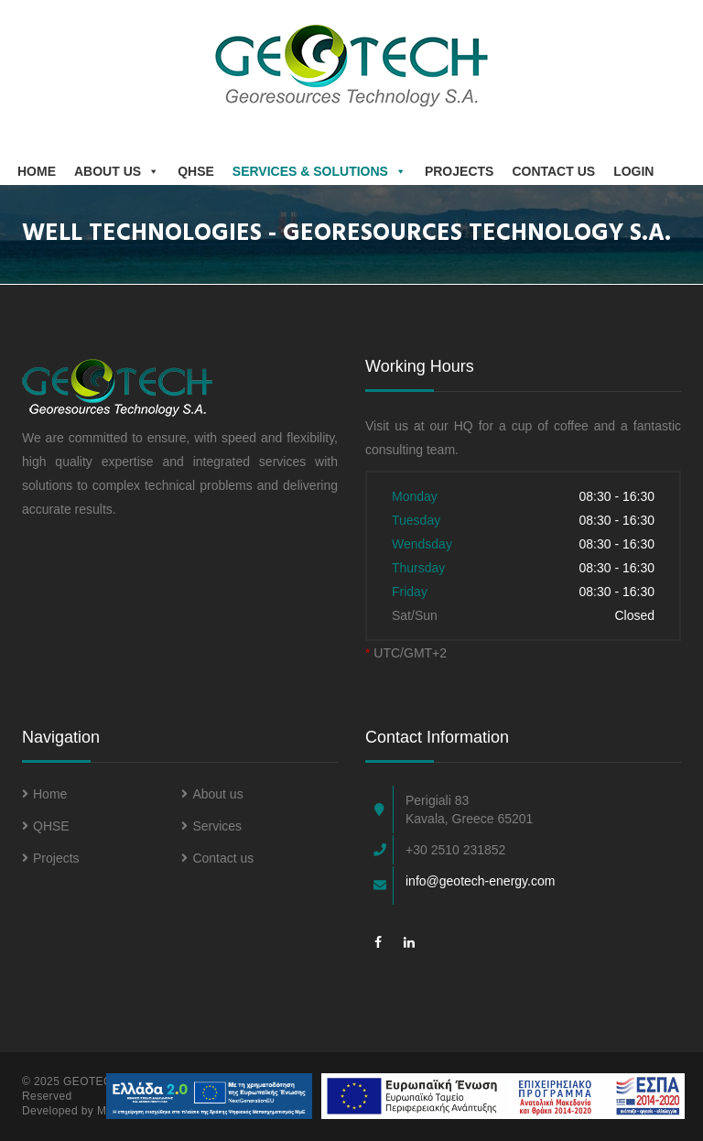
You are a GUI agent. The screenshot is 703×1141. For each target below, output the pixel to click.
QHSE (196, 171)
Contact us (217, 858)
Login (633, 171)
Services (211, 826)
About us (116, 171)
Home (36, 171)
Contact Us (553, 171)
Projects (459, 171)
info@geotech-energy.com (480, 881)
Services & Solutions (319, 171)
